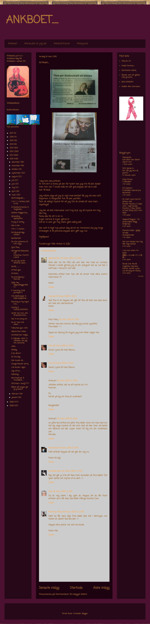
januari (15, 397)
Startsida (76, 588)
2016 (12, 137)
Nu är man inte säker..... (17, 323)
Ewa (50, 491)
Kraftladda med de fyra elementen (131, 191)
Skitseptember (128, 235)
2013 (12, 148)
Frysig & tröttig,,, (17, 222)
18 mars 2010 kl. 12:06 (71, 258)
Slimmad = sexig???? (20, 383)
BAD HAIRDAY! (127, 82)
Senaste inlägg (49, 588)
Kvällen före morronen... (131, 86)
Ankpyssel (82, 43)
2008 (12, 405)
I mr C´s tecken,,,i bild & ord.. (20, 202)
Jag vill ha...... (16, 371)
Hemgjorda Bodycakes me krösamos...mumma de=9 (20, 254)
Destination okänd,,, (129, 70)
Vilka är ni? (126, 61)
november (16, 165)
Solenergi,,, (15, 374)
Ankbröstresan (62, 43)
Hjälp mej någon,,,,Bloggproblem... (19, 284)
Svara (51, 287)
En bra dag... (16, 357)
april (14, 191)
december (16, 162)
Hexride (51, 296)
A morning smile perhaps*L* (18, 291)
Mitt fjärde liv (128, 168)
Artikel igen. (16, 270)
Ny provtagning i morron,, (17, 278)
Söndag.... (14, 349)
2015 (12, 140)
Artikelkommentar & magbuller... (20, 208)
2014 (12, 144)
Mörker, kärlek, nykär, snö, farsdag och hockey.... (131, 269)
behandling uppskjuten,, (17, 217)
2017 (12, 133)
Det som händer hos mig (132, 241)
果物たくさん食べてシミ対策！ (132, 256)
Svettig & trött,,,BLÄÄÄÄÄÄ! (19, 308)
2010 (12, 159)
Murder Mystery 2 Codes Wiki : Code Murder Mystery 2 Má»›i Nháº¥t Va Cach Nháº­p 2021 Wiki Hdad (132, 208)
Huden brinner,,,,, (128, 65)
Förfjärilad (126, 224)
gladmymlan (54, 258)
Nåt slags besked (129, 244)
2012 (12, 151)
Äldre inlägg (101, 588)
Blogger (85, 613)
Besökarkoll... (16, 238)
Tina (50, 345)
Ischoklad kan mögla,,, (19, 335)
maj (13, 187)
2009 (12, 402)
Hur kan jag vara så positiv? (130, 171)
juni (13, 184)
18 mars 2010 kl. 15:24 (67, 418)
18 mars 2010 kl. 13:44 (63, 345)
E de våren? (16, 353)
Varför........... (15, 266)
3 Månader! (126, 181)
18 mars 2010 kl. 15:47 (69, 448)
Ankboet (12, 43)
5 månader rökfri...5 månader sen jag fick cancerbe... (19, 340)
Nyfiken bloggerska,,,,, (19, 212)
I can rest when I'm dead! (130, 251)
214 (24, 61)
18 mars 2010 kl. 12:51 (69, 319)
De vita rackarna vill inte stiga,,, (19, 242)
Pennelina (53, 448)
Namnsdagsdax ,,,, (18, 198)
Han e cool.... (15, 225)
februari (15, 394)
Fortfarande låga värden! (17, 233)
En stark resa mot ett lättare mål (131, 200)
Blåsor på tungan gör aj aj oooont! (19, 388)
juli (13, 180)
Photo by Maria (55, 512)
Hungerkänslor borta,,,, (20, 364)
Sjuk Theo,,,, (15, 247)
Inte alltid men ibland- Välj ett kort (131, 160)
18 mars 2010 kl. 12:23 (66, 296)
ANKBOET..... (32, 20)
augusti (15, 176)
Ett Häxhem (127, 188)
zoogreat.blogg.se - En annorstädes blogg (131, 220)
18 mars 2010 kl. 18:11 (62, 491)
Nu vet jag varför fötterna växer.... (19, 262)
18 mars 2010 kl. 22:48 (73, 512)
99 (20, 58)
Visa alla (140, 276)
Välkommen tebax (18, 331)
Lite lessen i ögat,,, (18, 367)
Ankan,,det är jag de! (35, 43)
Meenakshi (126, 157)
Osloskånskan (55, 471)
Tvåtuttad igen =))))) (19, 328)
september (16, 173)
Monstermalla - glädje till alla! (131, 231)
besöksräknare (13, 110)
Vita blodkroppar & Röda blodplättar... (19, 297)
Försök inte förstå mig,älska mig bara (130, 265)
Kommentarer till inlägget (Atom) (71, 594)
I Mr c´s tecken (17, 229)
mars (14, 195)
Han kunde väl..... (17, 360)
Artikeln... (15, 273)
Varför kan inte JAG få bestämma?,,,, (19, 314)
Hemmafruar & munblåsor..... (17, 379)
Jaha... (13, 346)
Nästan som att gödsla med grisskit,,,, (131, 76)
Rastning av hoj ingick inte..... (20, 303)
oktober (15, 169)
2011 (12, 155)
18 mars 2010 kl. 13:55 (67, 380)
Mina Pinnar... (127, 179)
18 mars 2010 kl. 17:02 (72, 471)
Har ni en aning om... (19, 319)
